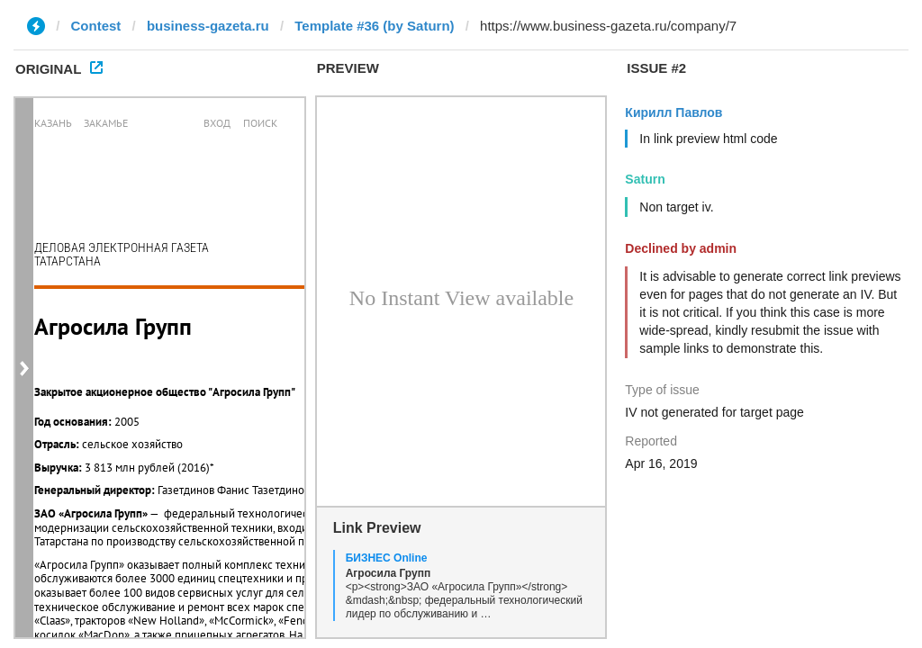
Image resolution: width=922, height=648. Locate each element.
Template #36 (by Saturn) (374, 25)
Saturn (644, 179)
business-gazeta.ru (208, 25)
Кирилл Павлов (673, 112)
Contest (96, 25)
